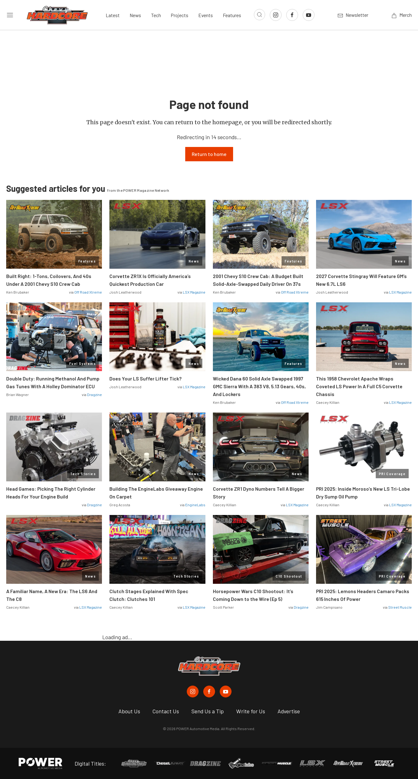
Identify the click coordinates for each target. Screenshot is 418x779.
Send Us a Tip (207, 711)
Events (205, 15)
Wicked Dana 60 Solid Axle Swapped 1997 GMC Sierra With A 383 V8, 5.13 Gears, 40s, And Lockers (259, 386)
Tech (156, 15)
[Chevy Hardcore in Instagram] (193, 691)
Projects (179, 15)
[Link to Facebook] (292, 15)
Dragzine (94, 394)
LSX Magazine (194, 292)
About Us (129, 711)
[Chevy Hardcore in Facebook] (209, 691)
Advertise (289, 711)
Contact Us (166, 711)
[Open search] (259, 14)
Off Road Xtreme (88, 292)
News (135, 15)
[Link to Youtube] (309, 15)
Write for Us (250, 711)
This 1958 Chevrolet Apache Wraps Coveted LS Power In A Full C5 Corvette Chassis (359, 386)
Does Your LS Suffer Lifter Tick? (145, 378)
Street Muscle (400, 607)
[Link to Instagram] (276, 15)
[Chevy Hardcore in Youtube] (226, 691)
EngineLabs (195, 505)
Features (232, 15)
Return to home (209, 154)
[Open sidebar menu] (10, 15)
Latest (113, 15)
